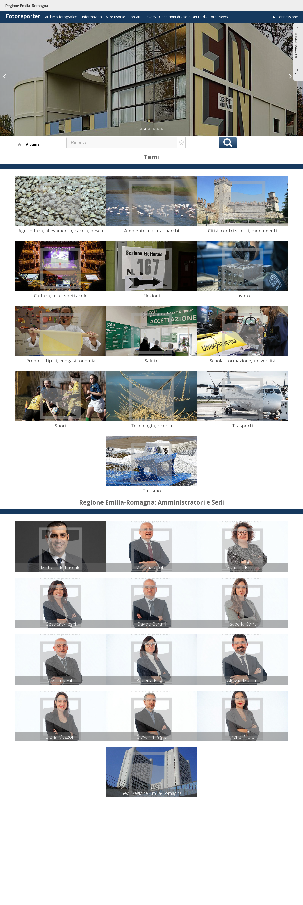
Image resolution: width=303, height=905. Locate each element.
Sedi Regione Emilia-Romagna (152, 793)
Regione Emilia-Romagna (26, 6)
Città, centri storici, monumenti (242, 231)
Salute (151, 361)
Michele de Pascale (61, 567)
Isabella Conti (242, 624)
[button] (141, 129)
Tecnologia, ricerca (151, 426)
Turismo (151, 491)
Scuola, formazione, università (242, 361)
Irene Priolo (242, 737)
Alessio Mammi (242, 680)
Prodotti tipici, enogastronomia (60, 361)
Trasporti (242, 426)
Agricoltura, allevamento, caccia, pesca (60, 231)
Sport (61, 426)
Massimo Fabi (60, 680)
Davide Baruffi (151, 624)
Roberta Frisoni (151, 680)
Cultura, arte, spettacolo (61, 296)
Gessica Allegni (60, 624)
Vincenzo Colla (151, 567)
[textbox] (122, 142)
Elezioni (151, 296)
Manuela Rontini (242, 567)
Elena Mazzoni (60, 737)
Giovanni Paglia (151, 737)
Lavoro (242, 296)
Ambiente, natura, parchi (151, 231)
